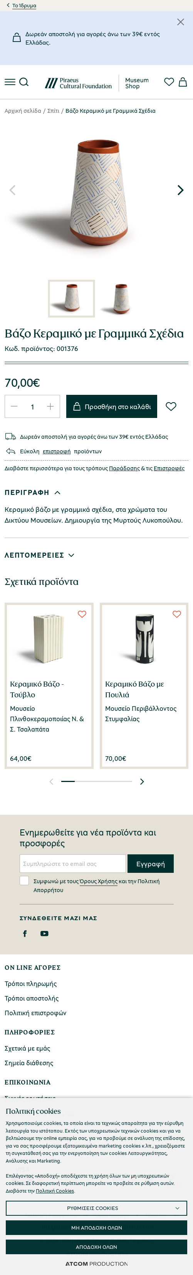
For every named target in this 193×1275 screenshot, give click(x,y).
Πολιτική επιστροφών (35, 1012)
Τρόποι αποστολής (32, 998)
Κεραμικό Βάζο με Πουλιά (134, 689)
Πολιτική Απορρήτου (51, 1215)
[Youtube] (44, 933)
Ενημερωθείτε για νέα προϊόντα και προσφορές (88, 838)
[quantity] (32, 406)
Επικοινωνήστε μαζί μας (39, 1112)
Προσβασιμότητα (131, 1226)
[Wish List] (171, 406)
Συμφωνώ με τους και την (90, 884)
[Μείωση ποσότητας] (14, 406)
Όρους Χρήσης (98, 881)
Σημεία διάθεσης (29, 1062)
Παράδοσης (124, 468)
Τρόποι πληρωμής (31, 983)
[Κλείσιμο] (180, 22)
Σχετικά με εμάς (27, 1048)
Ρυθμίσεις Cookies (66, 1227)
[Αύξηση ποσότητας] (50, 406)
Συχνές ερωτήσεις (30, 1098)
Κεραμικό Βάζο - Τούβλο (37, 689)
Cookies (156, 1215)
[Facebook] (25, 933)
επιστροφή (57, 451)
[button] (180, 190)
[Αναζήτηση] (24, 82)
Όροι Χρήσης (112, 1215)
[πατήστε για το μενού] (11, 82)
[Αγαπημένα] (169, 82)
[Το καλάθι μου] (182, 82)
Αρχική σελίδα (23, 110)
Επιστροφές (169, 468)
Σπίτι (53, 110)
